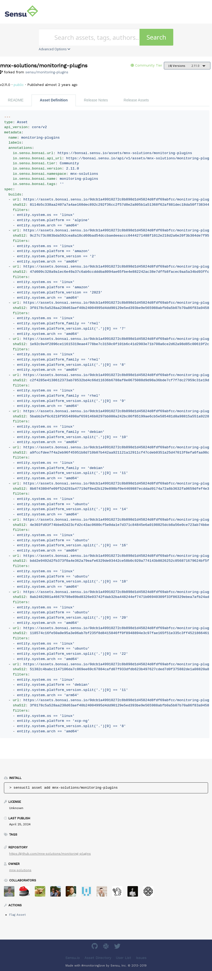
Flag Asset (17, 915)
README (16, 100)
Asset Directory (98, 958)
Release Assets (136, 100)
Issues (141, 958)
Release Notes (96, 100)
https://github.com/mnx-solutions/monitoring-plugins (50, 853)
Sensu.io (72, 958)
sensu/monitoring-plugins (46, 72)
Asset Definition (54, 100)
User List (123, 958)
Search (156, 37)
